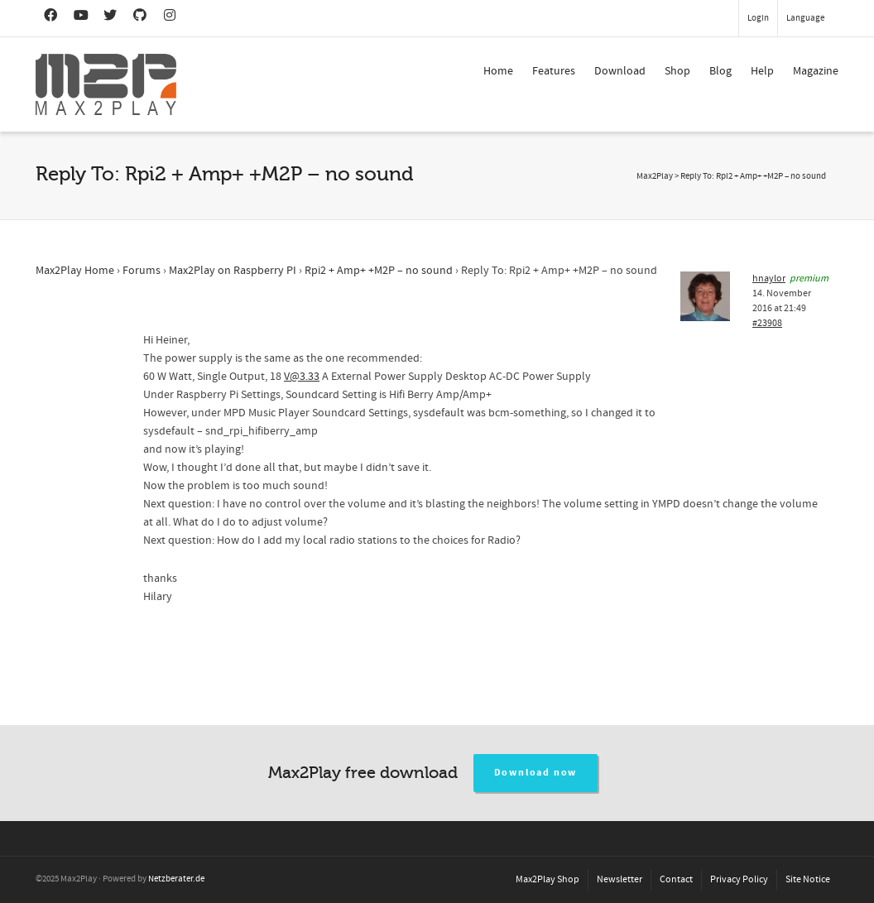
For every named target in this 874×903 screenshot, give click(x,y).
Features (553, 71)
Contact (676, 879)
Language (805, 18)
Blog (720, 71)
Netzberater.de (176, 879)
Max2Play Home (75, 270)
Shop (677, 71)
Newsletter (619, 879)
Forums (141, 270)
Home (498, 71)
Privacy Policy (739, 879)
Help (762, 71)
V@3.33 (301, 376)
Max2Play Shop (547, 879)
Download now (536, 773)
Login (758, 18)
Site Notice (807, 879)
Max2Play (654, 176)
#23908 (767, 323)
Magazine (815, 71)
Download (620, 71)
